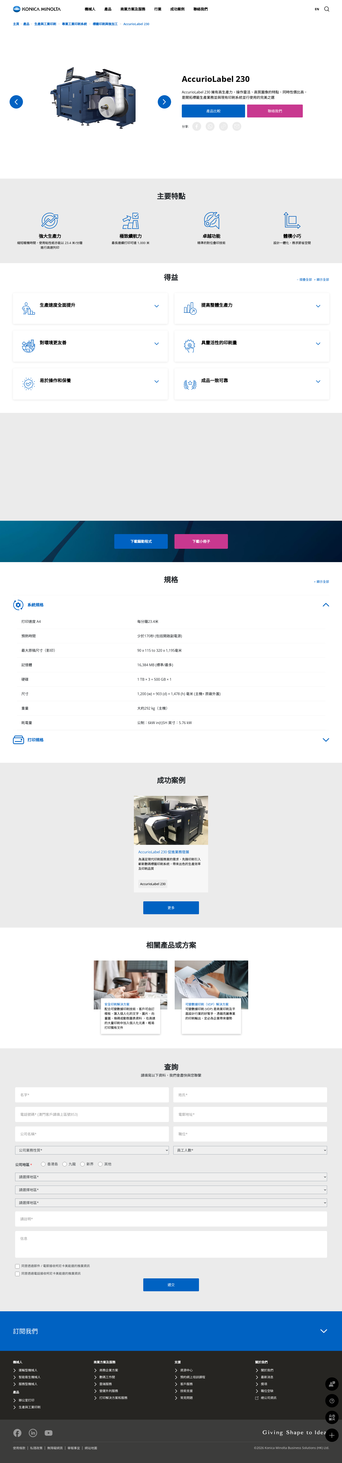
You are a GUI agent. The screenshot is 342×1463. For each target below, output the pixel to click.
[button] (201, 541)
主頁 (16, 24)
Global (307, 9)
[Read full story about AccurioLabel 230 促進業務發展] (171, 835)
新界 (90, 1164)
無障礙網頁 (55, 1448)
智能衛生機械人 (30, 1377)
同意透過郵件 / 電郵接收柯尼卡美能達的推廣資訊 (55, 1266)
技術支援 (186, 1391)
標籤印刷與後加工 (106, 24)
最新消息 (286, 9)
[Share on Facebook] (196, 126)
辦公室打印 (26, 1400)
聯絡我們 (200, 9)
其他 (107, 1164)
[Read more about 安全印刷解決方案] (131, 997)
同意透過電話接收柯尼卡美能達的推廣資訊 (51, 1273)
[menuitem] (317, 9)
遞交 (171, 1284)
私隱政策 (36, 1448)
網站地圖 (91, 1448)
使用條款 (19, 1448)
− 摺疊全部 (305, 279)
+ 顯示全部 (321, 279)
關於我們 (275, 9)
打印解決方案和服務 (113, 1398)
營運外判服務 (108, 1391)
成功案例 (177, 9)
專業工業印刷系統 (75, 24)
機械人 (90, 9)
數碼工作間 (107, 1377)
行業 (157, 9)
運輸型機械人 (28, 1370)
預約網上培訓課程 (192, 1377)
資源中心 (186, 1370)
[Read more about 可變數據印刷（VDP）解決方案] (211, 997)
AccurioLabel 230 (136, 24)
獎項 (264, 1384)
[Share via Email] (236, 126)
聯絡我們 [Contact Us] (267, 111)
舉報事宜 (74, 1448)
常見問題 (186, 1398)
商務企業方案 (108, 1370)
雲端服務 (105, 1384)
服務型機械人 (28, 1384)
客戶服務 (186, 1384)
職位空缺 (267, 1391)
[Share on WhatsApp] (210, 126)
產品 (107, 9)
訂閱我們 (170, 1331)
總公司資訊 (268, 1398)
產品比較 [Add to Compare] (210, 111)
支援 (297, 9)
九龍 (72, 1164)
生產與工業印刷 (45, 24)
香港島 (52, 1164)
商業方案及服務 (132, 9)
